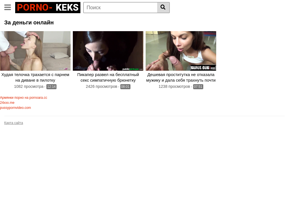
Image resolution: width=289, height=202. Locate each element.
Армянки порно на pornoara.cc (23, 98)
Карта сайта (13, 123)
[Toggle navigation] (9, 6)
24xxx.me (7, 103)
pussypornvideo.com (15, 108)
